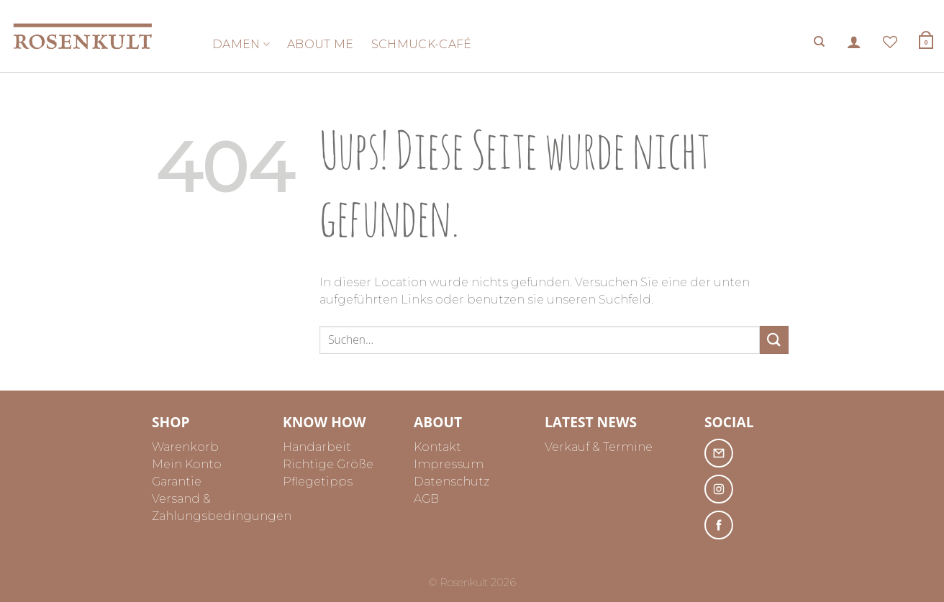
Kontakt (437, 447)
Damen (241, 44)
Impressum (449, 464)
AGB (426, 499)
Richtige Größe (328, 464)
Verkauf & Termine (599, 447)
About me (320, 44)
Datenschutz (451, 481)
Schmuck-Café (421, 44)
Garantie (176, 481)
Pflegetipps (318, 481)
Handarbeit (317, 447)
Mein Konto (187, 464)
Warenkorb (185, 447)
